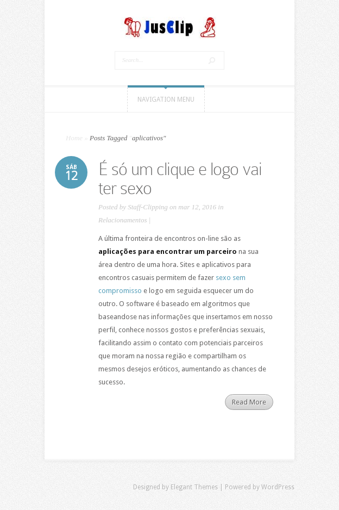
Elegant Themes (194, 487)
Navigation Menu (165, 99)
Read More (249, 402)
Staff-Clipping (148, 207)
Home (74, 138)
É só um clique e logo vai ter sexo (180, 178)
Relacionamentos (122, 220)
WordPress (277, 487)
